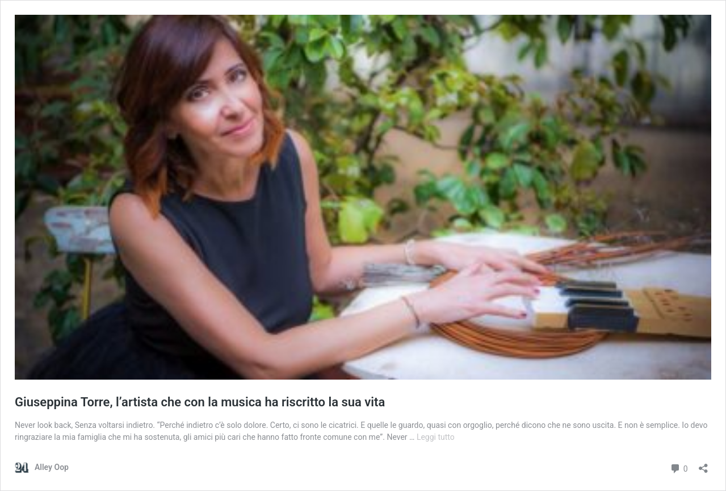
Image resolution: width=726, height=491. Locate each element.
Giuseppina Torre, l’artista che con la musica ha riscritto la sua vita (200, 402)
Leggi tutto (436, 437)
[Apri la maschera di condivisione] (703, 464)
